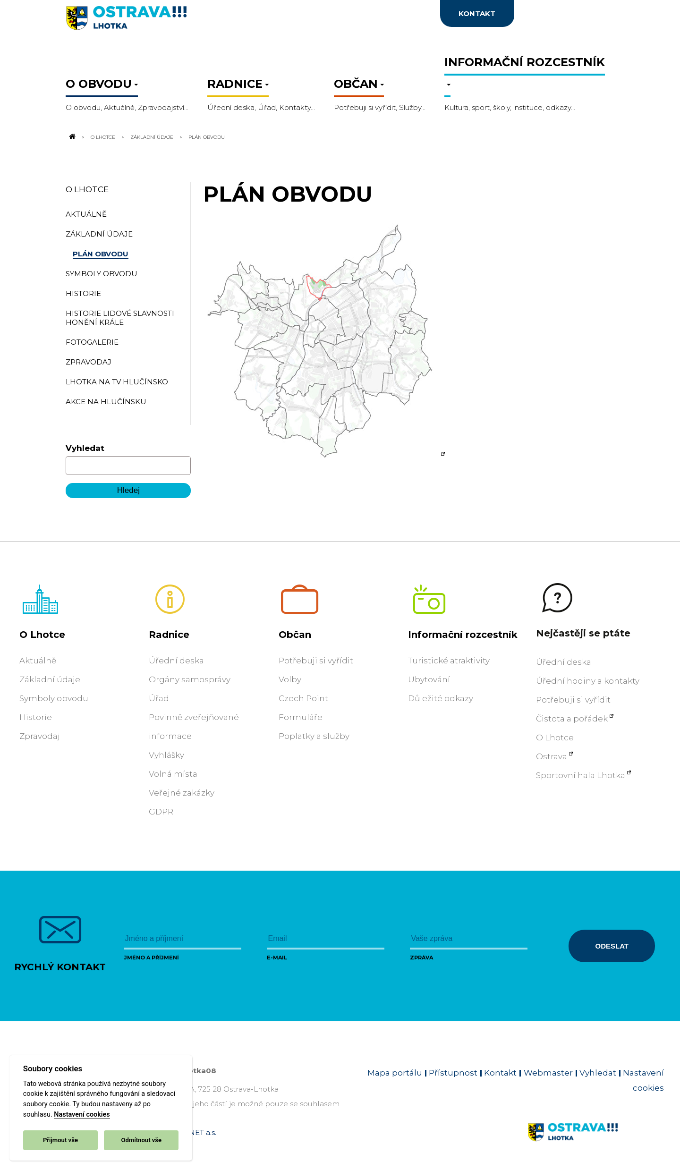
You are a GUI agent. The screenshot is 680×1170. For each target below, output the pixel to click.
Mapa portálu (394, 1072)
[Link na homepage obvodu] (595, 1143)
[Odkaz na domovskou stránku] (71, 137)
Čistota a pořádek (572, 718)
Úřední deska (176, 660)
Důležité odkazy (440, 698)
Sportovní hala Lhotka (580, 775)
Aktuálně (37, 660)
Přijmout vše (60, 1140)
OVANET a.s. (194, 1132)
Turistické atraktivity (449, 660)
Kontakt (500, 1072)
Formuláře (301, 717)
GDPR (161, 811)
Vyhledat (85, 448)
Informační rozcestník (463, 634)
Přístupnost (453, 1072)
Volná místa (173, 774)
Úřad (159, 698)
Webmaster (548, 1072)
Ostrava (551, 756)
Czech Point (303, 698)
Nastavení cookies (82, 1115)
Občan (295, 634)
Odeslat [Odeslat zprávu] (612, 946)
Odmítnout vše (141, 1140)
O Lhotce (103, 137)
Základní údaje (151, 137)
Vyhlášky (166, 755)
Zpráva (421, 957)
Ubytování (429, 679)
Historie (35, 717)
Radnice (169, 634)
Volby (290, 679)
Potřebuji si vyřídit (316, 660)
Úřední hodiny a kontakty (587, 681)
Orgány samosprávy (189, 679)
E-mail (277, 957)
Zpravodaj (39, 736)
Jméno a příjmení (151, 957)
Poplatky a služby (314, 736)
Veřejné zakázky (181, 792)
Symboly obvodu (53, 698)
